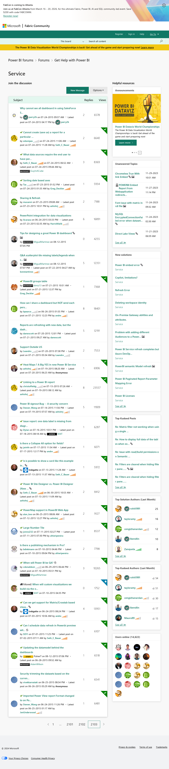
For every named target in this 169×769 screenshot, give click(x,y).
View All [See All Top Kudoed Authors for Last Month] (120, 625)
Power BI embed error (127, 265)
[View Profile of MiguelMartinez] (42, 241)
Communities (100, 25)
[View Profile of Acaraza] (27, 219)
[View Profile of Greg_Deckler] (57, 188)
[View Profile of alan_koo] (27, 514)
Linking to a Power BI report (39, 382)
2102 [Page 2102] (82, 724)
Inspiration (72, 25)
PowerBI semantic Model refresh (133, 366)
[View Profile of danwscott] (28, 333)
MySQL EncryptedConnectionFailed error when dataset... (129, 217)
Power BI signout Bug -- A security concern (44, 403)
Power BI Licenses (125, 395)
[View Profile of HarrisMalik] (56, 223)
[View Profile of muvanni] (27, 202)
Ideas (85, 25)
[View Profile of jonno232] (28, 531)
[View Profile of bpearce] (27, 311)
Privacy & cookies (127, 747)
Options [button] (97, 90)
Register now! (10, 15)
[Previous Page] (47, 724)
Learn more (147, 47)
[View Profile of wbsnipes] (28, 140)
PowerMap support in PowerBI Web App (45, 510)
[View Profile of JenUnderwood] (28, 712)
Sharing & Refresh (30, 198)
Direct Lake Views (125, 233)
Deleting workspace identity (131, 302)
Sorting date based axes (36, 180)
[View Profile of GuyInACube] (37, 170)
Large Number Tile (33, 527)
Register (119, 34)
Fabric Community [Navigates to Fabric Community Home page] (37, 26)
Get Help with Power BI (72, 60)
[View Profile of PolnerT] (37, 656)
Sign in (131, 34)
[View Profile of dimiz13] (38, 285)
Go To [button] (153, 34)
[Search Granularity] (72, 41)
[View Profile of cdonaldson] (29, 566)
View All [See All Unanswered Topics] (120, 243)
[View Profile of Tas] (24, 184)
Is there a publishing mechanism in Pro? (42, 545)
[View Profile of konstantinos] (26, 271)
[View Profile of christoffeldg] (29, 386)
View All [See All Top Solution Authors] (120, 556)
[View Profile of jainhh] (26, 447)
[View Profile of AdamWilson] (37, 664)
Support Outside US (31, 347)
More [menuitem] (126, 25)
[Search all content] (126, 41)
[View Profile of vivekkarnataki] (30, 682)
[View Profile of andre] (58, 315)
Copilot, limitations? (126, 277)
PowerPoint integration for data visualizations (45, 215)
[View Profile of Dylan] (26, 429)
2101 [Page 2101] (70, 724)
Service (119, 269)
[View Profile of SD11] (25, 634)
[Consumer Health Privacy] (43, 758)
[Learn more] (126, 143)
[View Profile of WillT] (60, 433)
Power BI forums (20, 60)
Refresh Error (122, 290)
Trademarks (161, 747)
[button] (77, 90)
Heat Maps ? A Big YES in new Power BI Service (49, 364)
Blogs (114, 25)
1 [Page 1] (53, 724)
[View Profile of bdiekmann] (28, 549)
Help (142, 34)
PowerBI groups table (35, 281)
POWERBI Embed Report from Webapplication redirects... (126, 189)
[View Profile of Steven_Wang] (30, 407)
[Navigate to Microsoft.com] (11, 26)
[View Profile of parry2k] (33, 117)
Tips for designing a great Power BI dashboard (46, 233)
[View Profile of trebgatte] (33, 469)
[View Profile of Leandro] (27, 351)
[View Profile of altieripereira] (56, 535)
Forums (57, 25)
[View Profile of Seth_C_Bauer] (62, 144)
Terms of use (145, 747)
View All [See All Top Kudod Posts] (120, 487)
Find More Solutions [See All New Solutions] (120, 406)
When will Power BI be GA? (38, 562)
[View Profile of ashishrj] (54, 206)
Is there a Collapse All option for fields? (42, 443)
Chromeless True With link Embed (127, 175)
